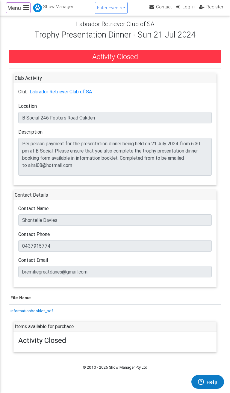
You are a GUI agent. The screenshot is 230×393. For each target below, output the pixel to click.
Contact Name (33, 213)
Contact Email (33, 265)
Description (30, 137)
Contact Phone (34, 239)
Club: (23, 97)
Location (27, 111)
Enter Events (109, 10)
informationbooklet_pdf (31, 315)
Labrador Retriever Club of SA (61, 97)
